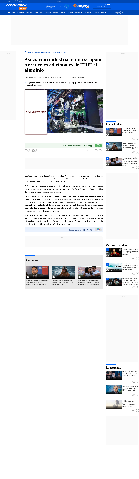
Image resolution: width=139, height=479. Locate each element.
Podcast (70, 12)
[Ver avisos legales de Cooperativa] (115, 14)
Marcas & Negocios (101, 12)
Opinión (62, 12)
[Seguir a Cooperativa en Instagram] (20, 1)
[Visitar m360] (118, 14)
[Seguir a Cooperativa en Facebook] (15, 1)
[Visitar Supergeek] (121, 14)
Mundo (55, 12)
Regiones (48, 12)
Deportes (29, 12)
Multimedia (78, 12)
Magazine (20, 12)
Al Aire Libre (38, 12)
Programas (88, 12)
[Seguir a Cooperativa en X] (18, 1)
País (13, 12)
